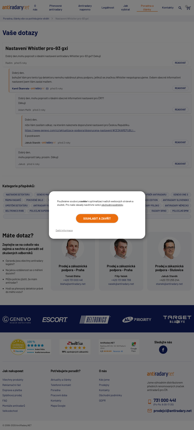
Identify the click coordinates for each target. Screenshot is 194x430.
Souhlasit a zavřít (97, 218)
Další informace (64, 230)
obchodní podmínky (112, 204)
